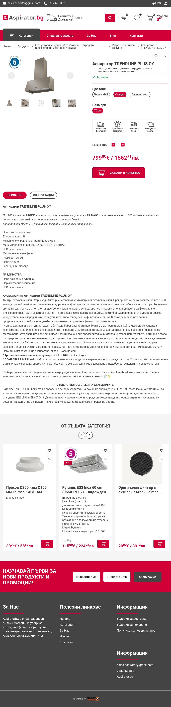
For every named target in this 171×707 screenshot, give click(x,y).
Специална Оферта (60, 35)
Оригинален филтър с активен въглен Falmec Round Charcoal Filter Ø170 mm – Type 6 (141, 489)
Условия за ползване (132, 624)
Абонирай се (147, 577)
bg (156, 3)
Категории (21, 35)
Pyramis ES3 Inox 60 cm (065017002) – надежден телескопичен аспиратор (84, 489)
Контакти (136, 35)
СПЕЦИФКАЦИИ (43, 195)
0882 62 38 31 (55, 3)
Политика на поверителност (137, 630)
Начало (7, 46)
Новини (65, 636)
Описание (15, 195)
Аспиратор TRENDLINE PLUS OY (153, 46)
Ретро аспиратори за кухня (123, 46)
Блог (113, 35)
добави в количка (118, 173)
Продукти (24, 46)
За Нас (91, 35)
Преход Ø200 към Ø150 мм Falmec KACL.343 (26, 489)
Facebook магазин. (128, 372)
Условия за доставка (132, 618)
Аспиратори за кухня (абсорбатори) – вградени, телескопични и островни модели (65, 46)
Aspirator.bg (125, 676)
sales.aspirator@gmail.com (21, 3)
